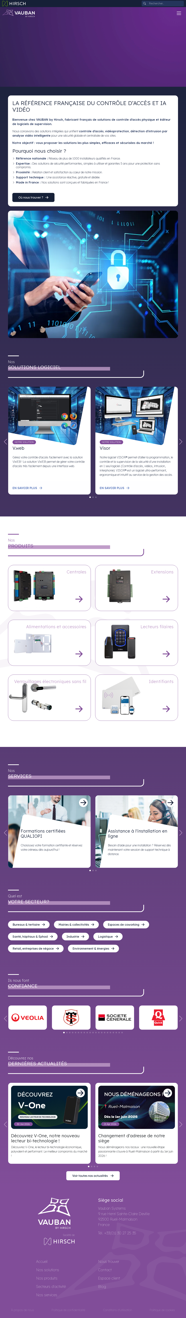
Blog (102, 1286)
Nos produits (46, 1278)
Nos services (46, 1295)
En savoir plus (27, 488)
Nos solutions (47, 1270)
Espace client (109, 1278)
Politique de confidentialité (68, 1310)
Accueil (42, 1261)
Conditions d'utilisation (117, 1310)
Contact (105, 1270)
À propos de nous (22, 1310)
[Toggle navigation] (179, 13)
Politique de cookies (162, 1310)
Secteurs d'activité (51, 1286)
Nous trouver (108, 1261)
